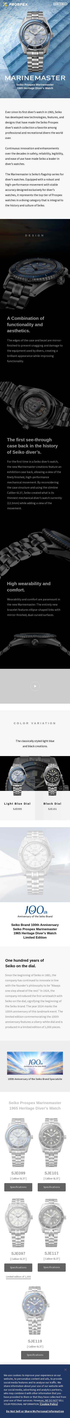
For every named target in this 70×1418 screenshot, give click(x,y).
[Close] (65, 1370)
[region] (35, 1391)
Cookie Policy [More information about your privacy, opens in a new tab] (48, 1404)
